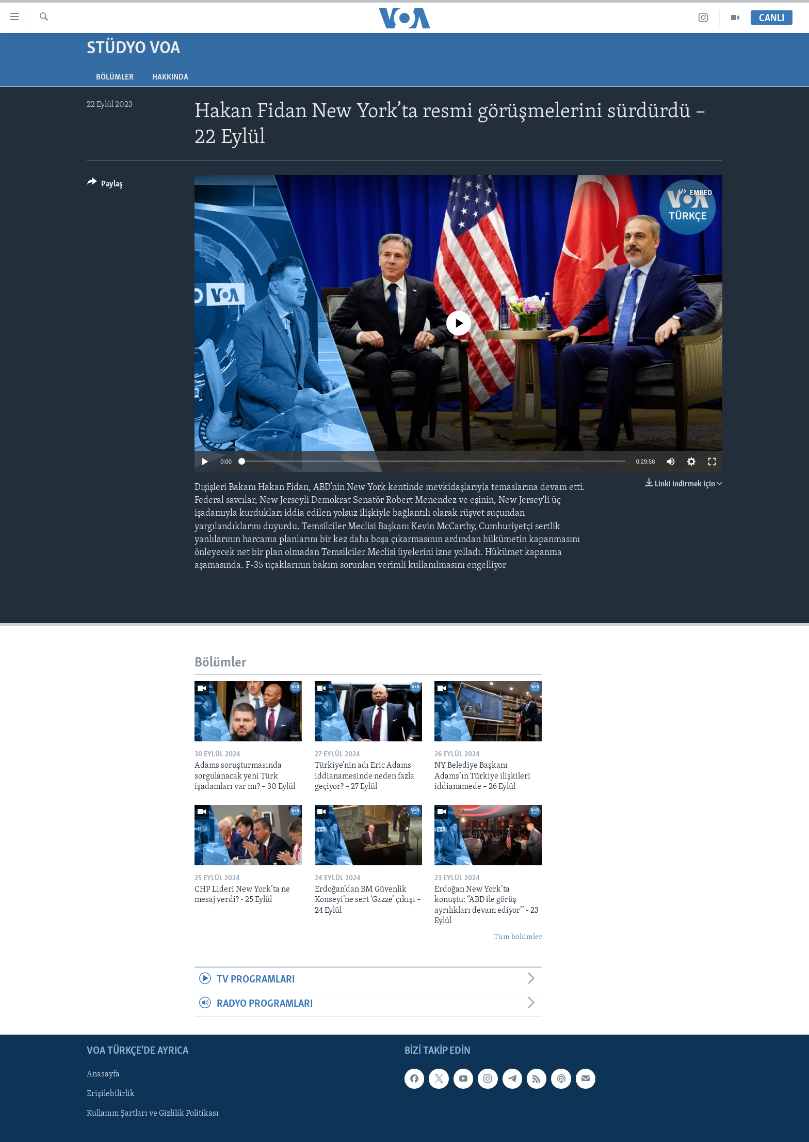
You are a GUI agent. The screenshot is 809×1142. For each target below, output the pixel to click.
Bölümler (115, 77)
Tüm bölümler (518, 937)
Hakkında (170, 77)
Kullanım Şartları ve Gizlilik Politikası (153, 1113)
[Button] (105, 185)
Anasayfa (103, 1074)
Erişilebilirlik (111, 1094)
